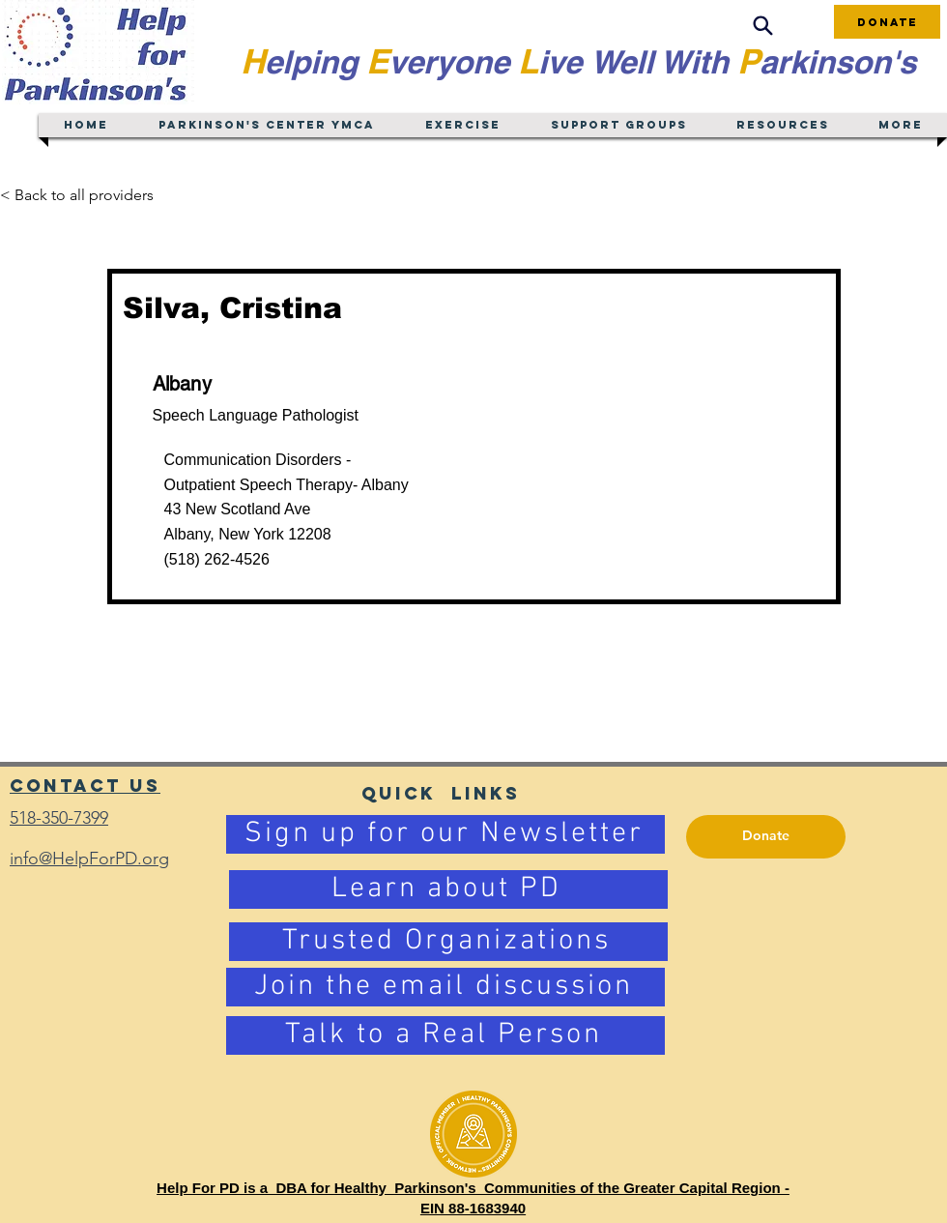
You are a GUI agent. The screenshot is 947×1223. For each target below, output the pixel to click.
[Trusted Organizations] (448, 941)
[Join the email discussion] (445, 987)
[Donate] (887, 22)
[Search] (762, 26)
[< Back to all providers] (88, 195)
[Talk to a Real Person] (445, 1035)
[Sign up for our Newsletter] (445, 834)
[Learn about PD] (448, 889)
